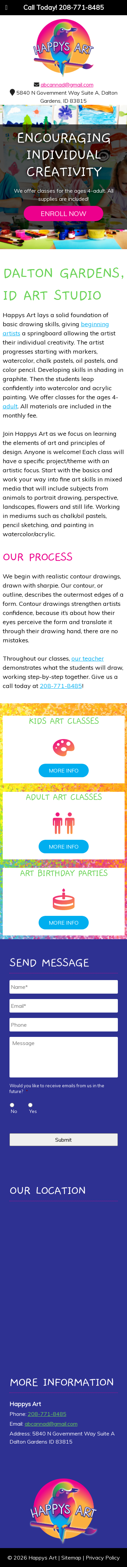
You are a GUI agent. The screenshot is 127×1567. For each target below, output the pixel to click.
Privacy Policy (103, 1557)
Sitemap (71, 1557)
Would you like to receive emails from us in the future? (56, 1088)
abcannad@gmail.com (67, 84)
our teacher (87, 658)
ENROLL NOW (63, 213)
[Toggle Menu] (6, 7)
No (14, 1111)
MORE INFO (64, 770)
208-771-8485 (61, 686)
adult (10, 406)
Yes (33, 1111)
